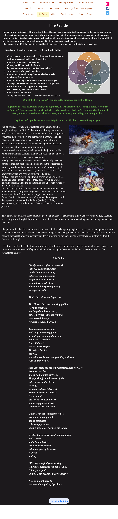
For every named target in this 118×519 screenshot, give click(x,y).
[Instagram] (107, 4)
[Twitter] (107, 13)
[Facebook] (107, 8)
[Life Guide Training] (59, 501)
